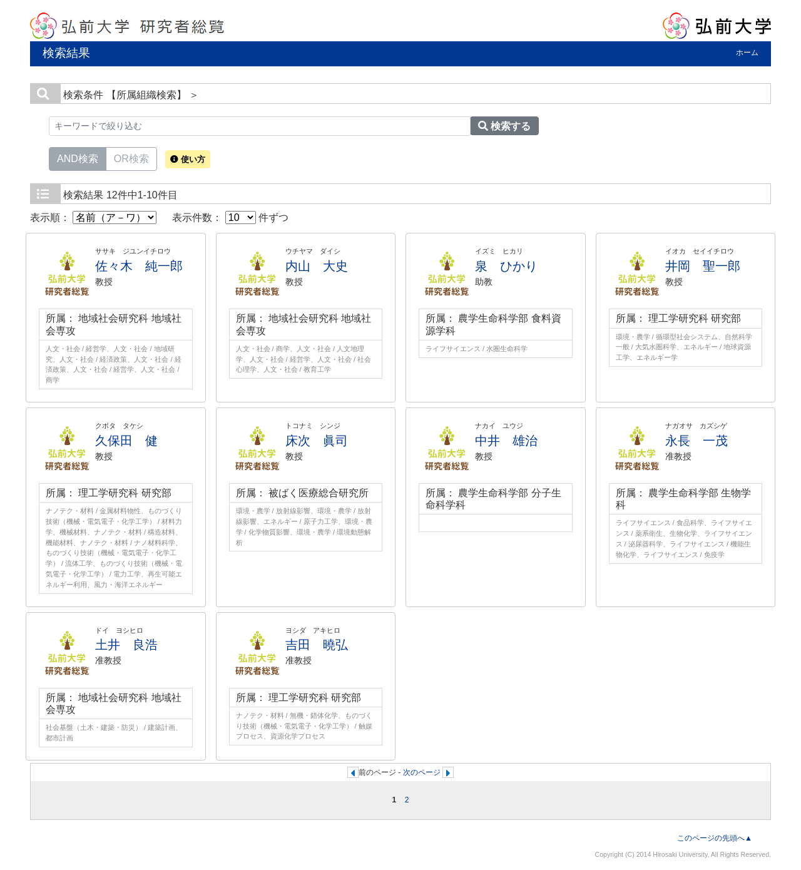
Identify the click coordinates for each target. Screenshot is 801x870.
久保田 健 (126, 441)
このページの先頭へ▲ (714, 838)
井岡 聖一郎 (702, 266)
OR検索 (131, 157)
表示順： (93, 217)
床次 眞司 (316, 441)
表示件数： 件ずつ (230, 217)
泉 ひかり (506, 266)
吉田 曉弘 (316, 645)
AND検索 (77, 157)
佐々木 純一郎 (139, 266)
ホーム (747, 52)
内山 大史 (316, 266)
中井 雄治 (506, 441)
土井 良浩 (126, 645)
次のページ (422, 772)
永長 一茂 (696, 441)
